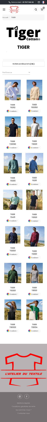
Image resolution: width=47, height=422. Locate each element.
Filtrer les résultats (23, 64)
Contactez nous (23, 413)
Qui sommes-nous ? (23, 410)
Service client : (21, 2)
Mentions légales (23, 403)
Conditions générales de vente (23, 406)
